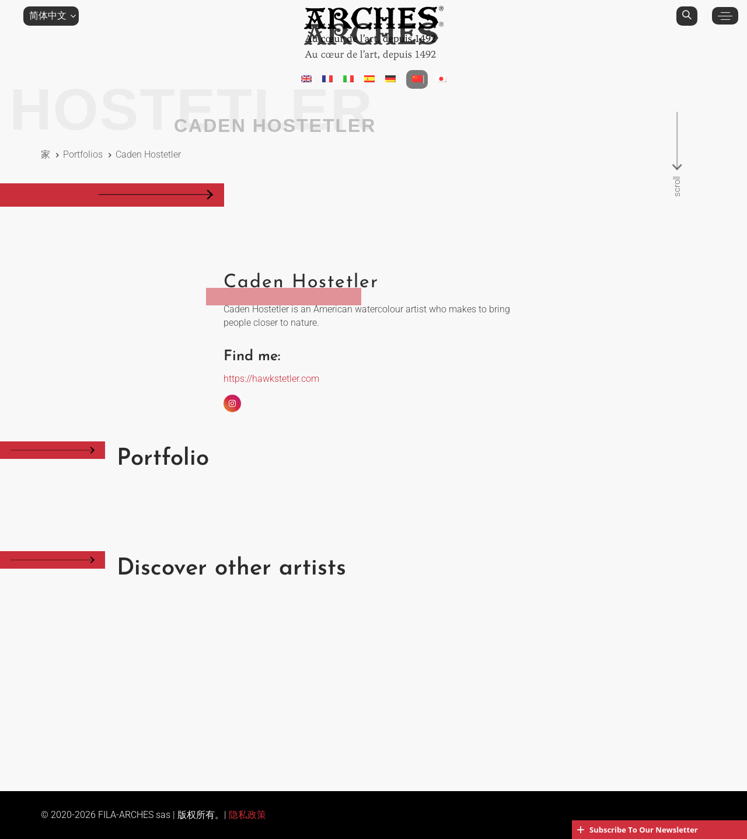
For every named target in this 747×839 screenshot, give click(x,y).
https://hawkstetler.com (271, 378)
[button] (51, 15)
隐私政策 (247, 814)
